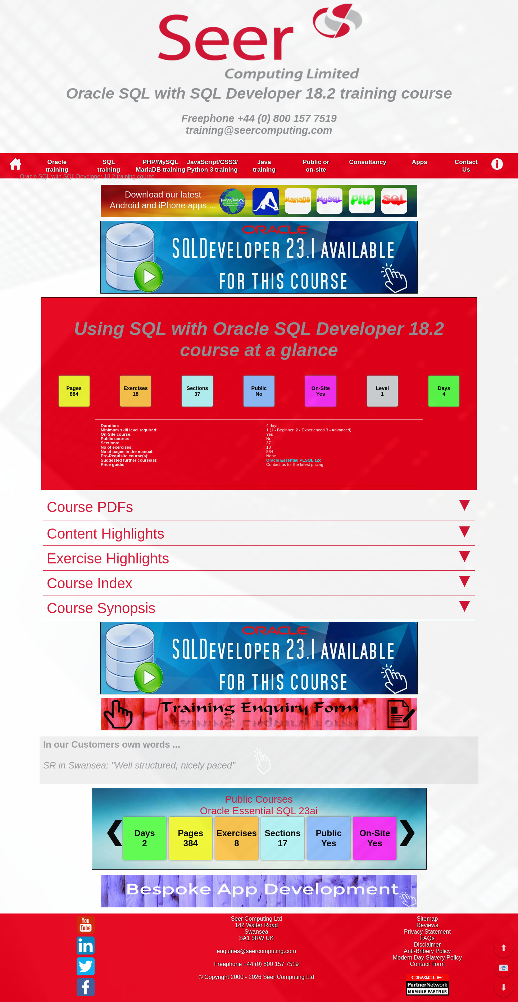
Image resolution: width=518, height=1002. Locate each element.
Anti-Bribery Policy (427, 951)
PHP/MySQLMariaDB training (160, 165)
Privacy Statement (427, 932)
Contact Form (427, 964)
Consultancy (368, 162)
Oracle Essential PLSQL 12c (293, 460)
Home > (9, 177)
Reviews (427, 925)
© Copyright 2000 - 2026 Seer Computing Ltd (256, 977)
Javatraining (264, 165)
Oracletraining (57, 165)
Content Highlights (105, 533)
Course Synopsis (101, 608)
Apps (419, 162)
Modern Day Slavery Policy (427, 958)
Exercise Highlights (108, 558)
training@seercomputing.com (259, 130)
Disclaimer (427, 945)
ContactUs (466, 165)
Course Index (89, 583)
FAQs (427, 938)
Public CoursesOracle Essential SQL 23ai (259, 805)
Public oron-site (316, 165)
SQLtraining (108, 165)
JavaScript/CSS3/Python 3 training (212, 165)
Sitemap (427, 919)
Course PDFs (90, 507)
